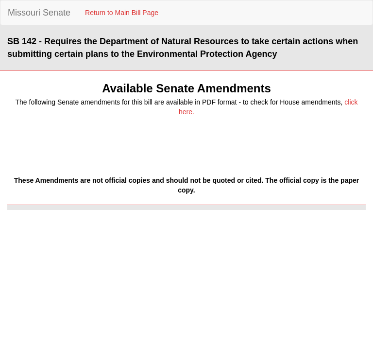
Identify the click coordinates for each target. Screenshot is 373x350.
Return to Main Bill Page (121, 13)
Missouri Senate (39, 13)
